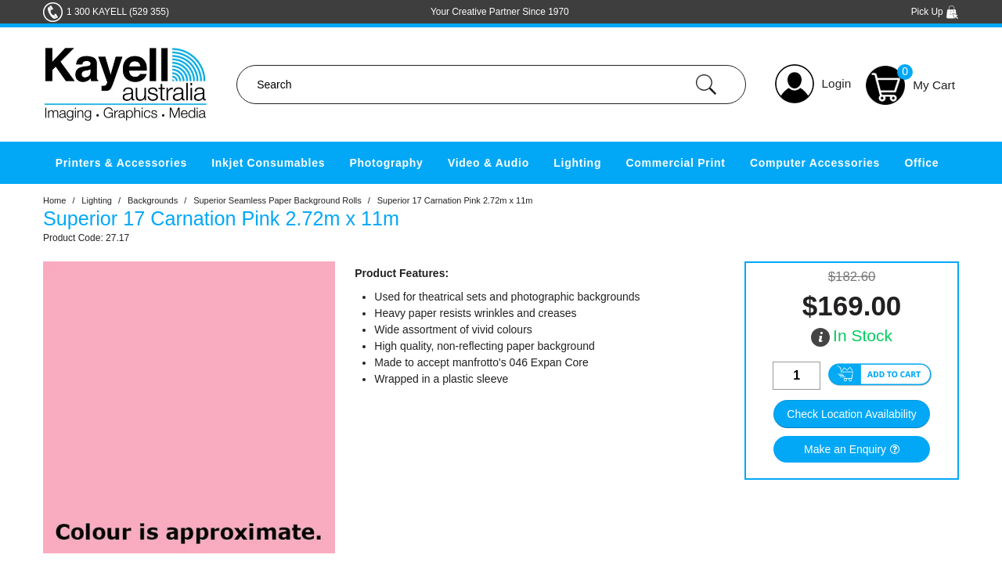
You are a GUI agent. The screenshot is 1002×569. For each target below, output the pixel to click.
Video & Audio (488, 163)
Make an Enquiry (845, 449)
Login (837, 83)
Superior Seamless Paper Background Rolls (277, 200)
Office (921, 163)
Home (54, 200)
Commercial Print (676, 163)
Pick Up (935, 11)
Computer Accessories (815, 163)
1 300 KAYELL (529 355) (118, 11)
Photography (387, 163)
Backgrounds (153, 200)
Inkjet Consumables (268, 163)
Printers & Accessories (121, 163)
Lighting (577, 163)
